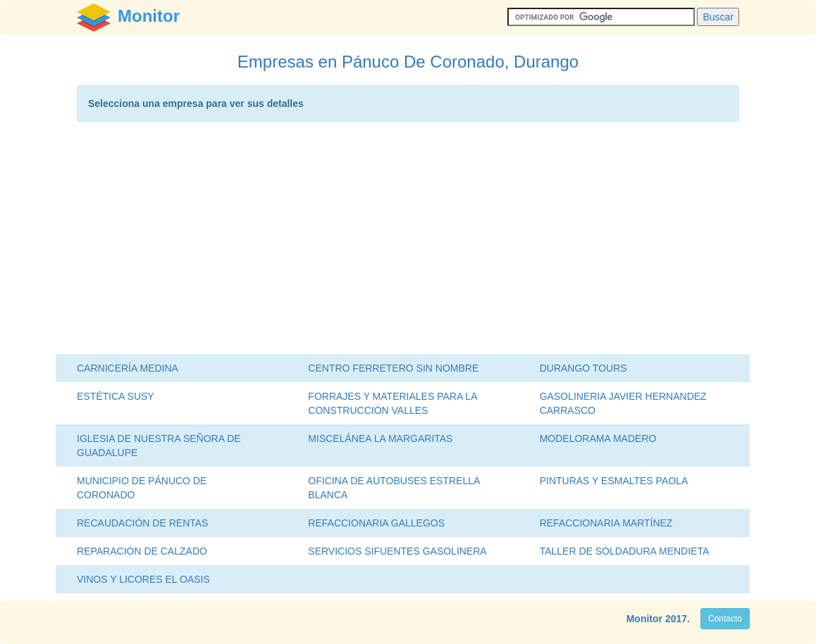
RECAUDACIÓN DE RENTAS (142, 523)
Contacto (725, 619)
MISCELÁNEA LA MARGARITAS (380, 438)
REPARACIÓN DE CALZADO (142, 551)
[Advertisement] (408, 241)
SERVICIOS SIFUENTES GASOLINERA (397, 551)
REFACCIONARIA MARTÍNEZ (606, 523)
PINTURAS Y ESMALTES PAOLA (614, 480)
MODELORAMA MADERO (598, 438)
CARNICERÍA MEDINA (127, 368)
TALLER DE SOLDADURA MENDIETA (625, 551)
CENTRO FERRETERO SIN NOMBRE (393, 368)
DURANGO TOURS (583, 368)
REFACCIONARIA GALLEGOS (376, 523)
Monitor (644, 618)
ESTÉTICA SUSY (115, 396)
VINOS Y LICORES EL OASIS (143, 579)
